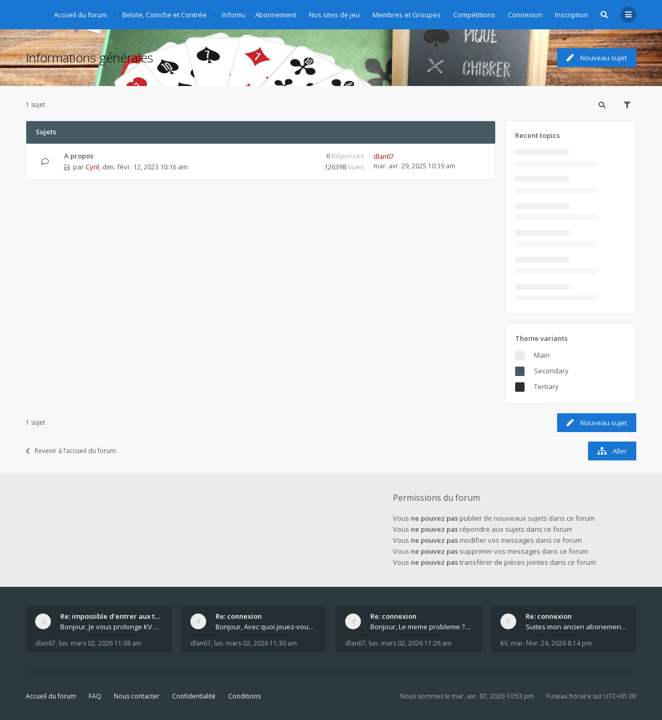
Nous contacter (136, 696)
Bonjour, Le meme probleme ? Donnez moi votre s (421, 626)
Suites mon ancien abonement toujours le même (576, 626)
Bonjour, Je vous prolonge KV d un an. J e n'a (111, 626)
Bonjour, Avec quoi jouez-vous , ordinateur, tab (266, 626)
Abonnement (275, 14)
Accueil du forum (51, 696)
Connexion (525, 14)
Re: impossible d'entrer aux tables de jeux (111, 616)
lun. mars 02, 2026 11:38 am (100, 643)
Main (542, 355)
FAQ (95, 696)
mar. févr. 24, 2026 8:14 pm (551, 643)
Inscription (571, 14)
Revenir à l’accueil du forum (71, 450)
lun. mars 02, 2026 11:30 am (255, 643)
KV (504, 643)
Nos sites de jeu (334, 14)
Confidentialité (194, 696)
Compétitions (474, 14)
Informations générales (89, 57)
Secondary (551, 370)
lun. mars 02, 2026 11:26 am (410, 643)
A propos (78, 155)
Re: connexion (239, 616)
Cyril (92, 166)
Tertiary (546, 386)
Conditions (244, 696)
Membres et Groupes (406, 14)
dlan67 (383, 156)
